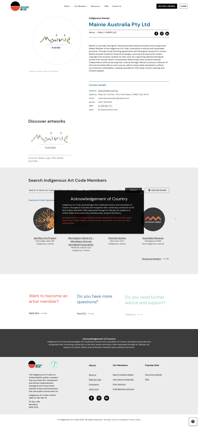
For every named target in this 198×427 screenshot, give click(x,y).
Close (136, 195)
